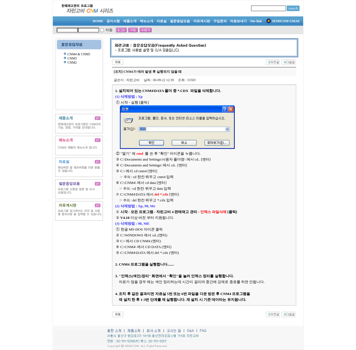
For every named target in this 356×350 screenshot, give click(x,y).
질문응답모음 (180, 21)
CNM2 (72, 62)
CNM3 (72, 58)
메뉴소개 (146, 21)
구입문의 (220, 21)
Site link (256, 21)
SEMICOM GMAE (283, 21)
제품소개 (130, 21)
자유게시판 (201, 21)
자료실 (162, 21)
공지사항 (113, 21)
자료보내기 (238, 21)
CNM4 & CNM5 (79, 54)
